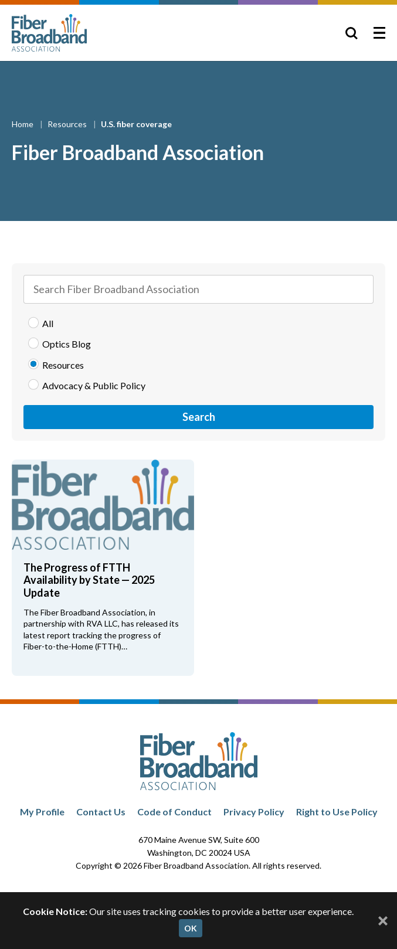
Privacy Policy (253, 811)
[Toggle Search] (351, 33)
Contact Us (100, 811)
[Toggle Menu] (379, 33)
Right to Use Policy (337, 811)
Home (23, 124)
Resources (68, 124)
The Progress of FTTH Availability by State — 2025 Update (89, 580)
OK (190, 928)
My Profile (42, 811)
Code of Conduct (174, 811)
